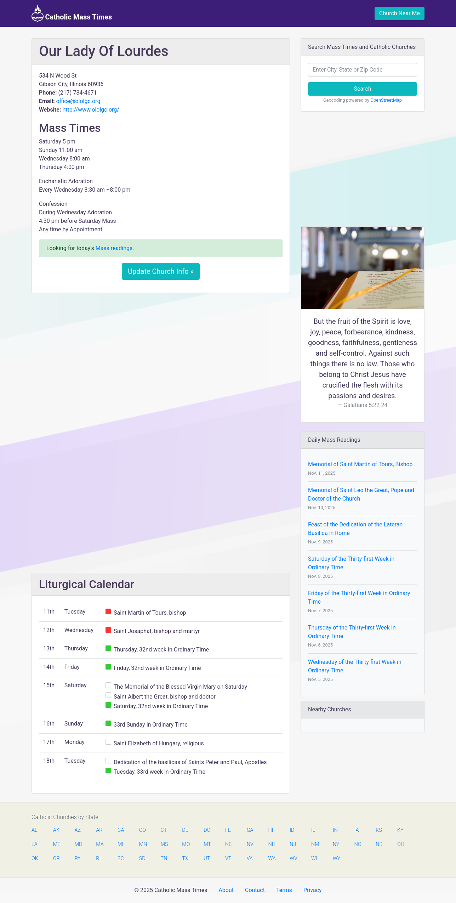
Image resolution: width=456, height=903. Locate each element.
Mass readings (114, 248)
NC (357, 844)
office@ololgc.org (78, 101)
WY (336, 859)
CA (121, 830)
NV (250, 844)
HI (270, 830)
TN (164, 859)
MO (185, 844)
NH (271, 844)
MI (120, 844)
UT (207, 859)
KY (400, 830)
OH (400, 844)
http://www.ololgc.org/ (90, 109)
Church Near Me (399, 13)
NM (314, 844)
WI (314, 859)
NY (336, 844)
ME (56, 844)
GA (250, 830)
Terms (284, 890)
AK (56, 830)
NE (228, 844)
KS (379, 830)
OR (56, 859)
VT (228, 859)
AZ (78, 830)
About (226, 890)
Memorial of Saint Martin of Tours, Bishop (360, 464)
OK (35, 859)
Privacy (312, 890)
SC (121, 859)
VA (250, 859)
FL (228, 830)
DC (207, 830)
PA (78, 859)
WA (271, 859)
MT (207, 844)
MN (142, 844)
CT (164, 830)
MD (78, 844)
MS (164, 844)
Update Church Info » (161, 271)
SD (142, 859)
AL (35, 830)
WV (293, 859)
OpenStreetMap (386, 100)
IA (356, 830)
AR (99, 830)
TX (185, 859)
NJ (293, 844)
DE (185, 830)
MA (99, 844)
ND (379, 844)
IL (313, 830)
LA (35, 844)
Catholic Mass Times (72, 13)
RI (98, 859)
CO (142, 830)
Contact (255, 890)
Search (362, 88)
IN (335, 830)
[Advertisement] (161, 351)
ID (292, 830)
